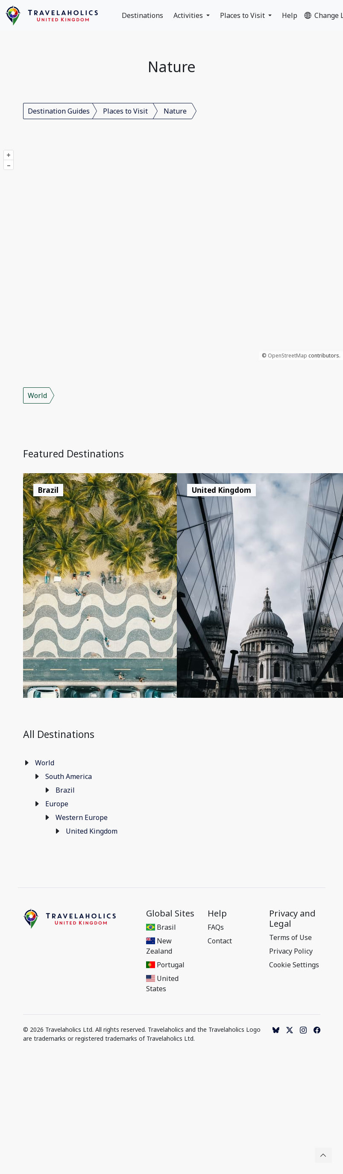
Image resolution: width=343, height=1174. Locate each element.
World (37, 395)
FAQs (216, 927)
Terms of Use (290, 937)
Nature (175, 111)
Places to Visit (243, 15)
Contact (220, 941)
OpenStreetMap (287, 355)
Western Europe (82, 817)
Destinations (142, 15)
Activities (189, 15)
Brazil (65, 790)
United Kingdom (91, 831)
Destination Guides (59, 111)
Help (289, 15)
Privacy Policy (291, 951)
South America (68, 776)
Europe (56, 803)
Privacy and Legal (292, 918)
